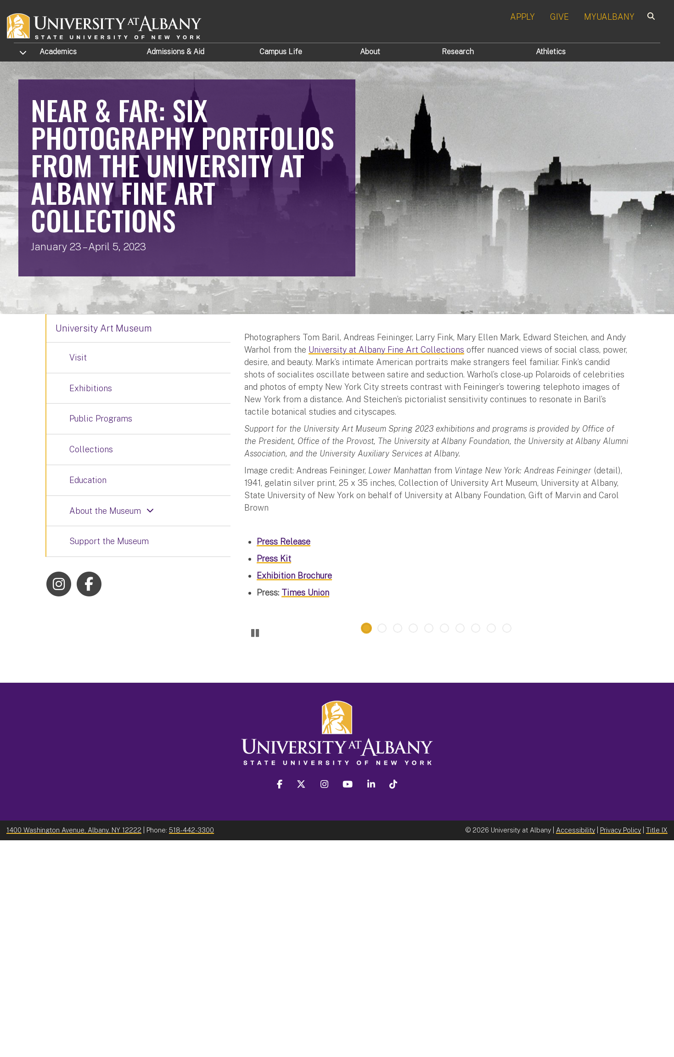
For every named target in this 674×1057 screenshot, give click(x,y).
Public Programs (100, 418)
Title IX (657, 1046)
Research (458, 51)
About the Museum (105, 511)
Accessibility (575, 1046)
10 (506, 844)
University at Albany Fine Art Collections (386, 349)
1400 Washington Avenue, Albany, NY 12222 (73, 1046)
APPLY (522, 17)
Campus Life (280, 51)
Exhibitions (90, 388)
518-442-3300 (191, 1046)
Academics (58, 51)
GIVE (559, 17)
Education (88, 480)
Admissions (175, 51)
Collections (91, 449)
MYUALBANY (609, 17)
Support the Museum (109, 541)
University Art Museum (104, 328)
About (370, 51)
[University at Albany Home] (104, 25)
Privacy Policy (620, 1046)
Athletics (551, 51)
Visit (78, 357)
